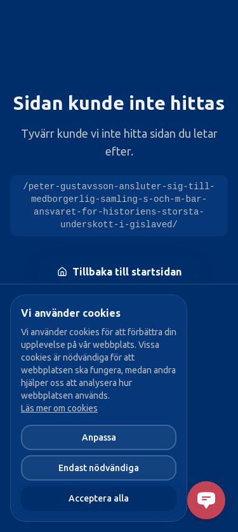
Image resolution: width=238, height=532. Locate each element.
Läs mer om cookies (59, 408)
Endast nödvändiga (98, 468)
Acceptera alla (99, 498)
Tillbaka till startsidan (119, 271)
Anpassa (99, 437)
